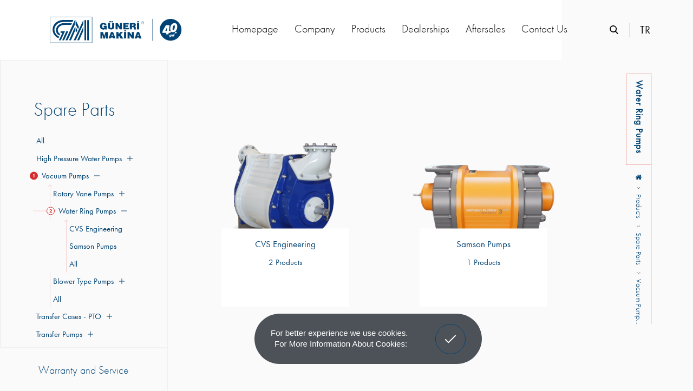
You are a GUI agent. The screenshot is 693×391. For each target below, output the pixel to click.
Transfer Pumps (63, 334)
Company (315, 29)
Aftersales (485, 29)
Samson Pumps (91, 246)
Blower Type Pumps (87, 281)
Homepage (255, 29)
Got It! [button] (450, 331)
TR (645, 30)
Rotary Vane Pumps (87, 193)
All (40, 140)
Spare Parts (639, 248)
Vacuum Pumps (67, 175)
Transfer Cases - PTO (73, 316)
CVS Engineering (94, 228)
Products (368, 29)
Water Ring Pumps (88, 211)
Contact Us (544, 29)
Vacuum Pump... (639, 302)
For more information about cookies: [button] (340, 343)
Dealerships (425, 29)
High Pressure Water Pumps (83, 158)
